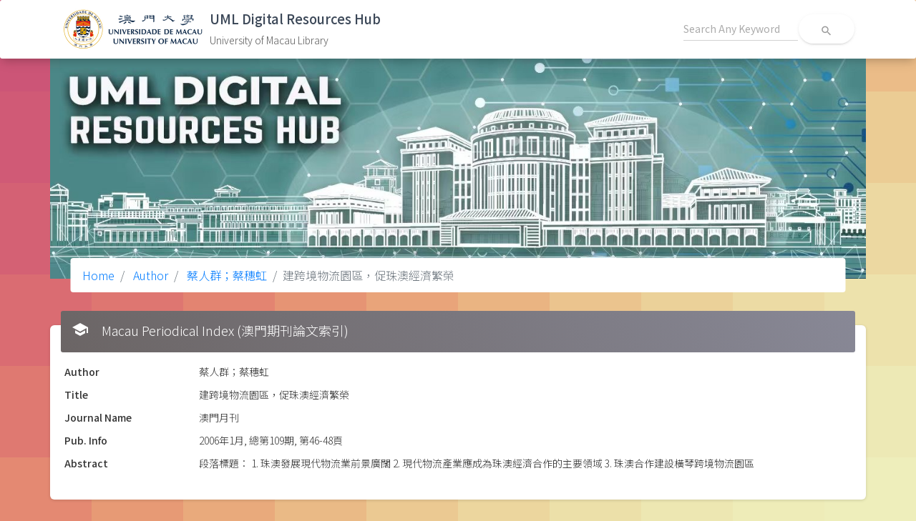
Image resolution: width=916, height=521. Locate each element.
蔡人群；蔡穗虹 (225, 275)
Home (98, 275)
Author (149, 275)
